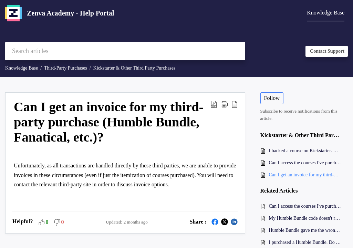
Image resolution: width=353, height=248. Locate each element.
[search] (125, 51)
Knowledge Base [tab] (325, 13)
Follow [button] (272, 98)
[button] (213, 104)
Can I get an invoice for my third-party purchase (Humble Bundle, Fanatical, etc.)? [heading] (109, 122)
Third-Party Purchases (65, 68)
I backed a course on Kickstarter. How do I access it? (305, 150)
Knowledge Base (21, 68)
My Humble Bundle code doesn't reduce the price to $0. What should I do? (305, 218)
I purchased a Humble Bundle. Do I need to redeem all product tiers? (305, 242)
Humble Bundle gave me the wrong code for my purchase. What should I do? (305, 230)
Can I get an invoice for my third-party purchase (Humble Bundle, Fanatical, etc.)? (305, 174)
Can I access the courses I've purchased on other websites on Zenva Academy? (305, 162)
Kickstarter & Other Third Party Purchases (134, 68)
